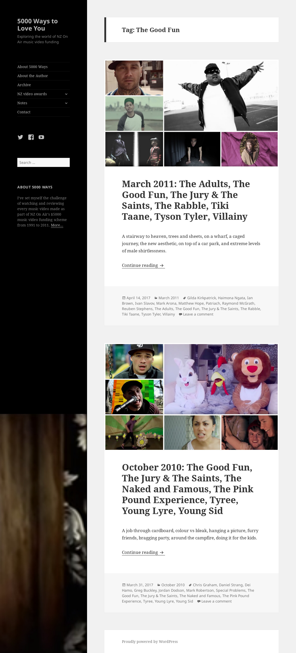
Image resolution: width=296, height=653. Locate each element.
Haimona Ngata (231, 297)
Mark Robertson (200, 590)
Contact (23, 111)
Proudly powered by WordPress (150, 641)
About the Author (32, 75)
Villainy (168, 314)
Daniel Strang (231, 584)
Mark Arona (166, 303)
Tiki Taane (130, 314)
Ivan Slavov (144, 303)
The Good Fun (187, 308)
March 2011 (169, 297)
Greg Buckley (145, 590)
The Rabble (250, 308)
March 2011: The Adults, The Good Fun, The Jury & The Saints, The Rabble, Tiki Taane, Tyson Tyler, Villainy (186, 200)
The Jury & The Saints (219, 308)
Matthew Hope (191, 303)
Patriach (213, 303)
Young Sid (184, 601)
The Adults (164, 308)
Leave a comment (198, 314)
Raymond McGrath (238, 303)
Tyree (148, 601)
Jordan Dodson (171, 590)
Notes (22, 102)
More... (57, 225)
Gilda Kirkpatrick (201, 297)
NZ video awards (32, 93)
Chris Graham (205, 584)
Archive (24, 84)
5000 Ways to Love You (37, 24)
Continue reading (143, 265)
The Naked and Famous (200, 595)
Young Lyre (164, 601)
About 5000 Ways (32, 66)
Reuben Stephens (137, 308)
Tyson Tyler (150, 314)
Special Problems (231, 590)
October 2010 (173, 584)
